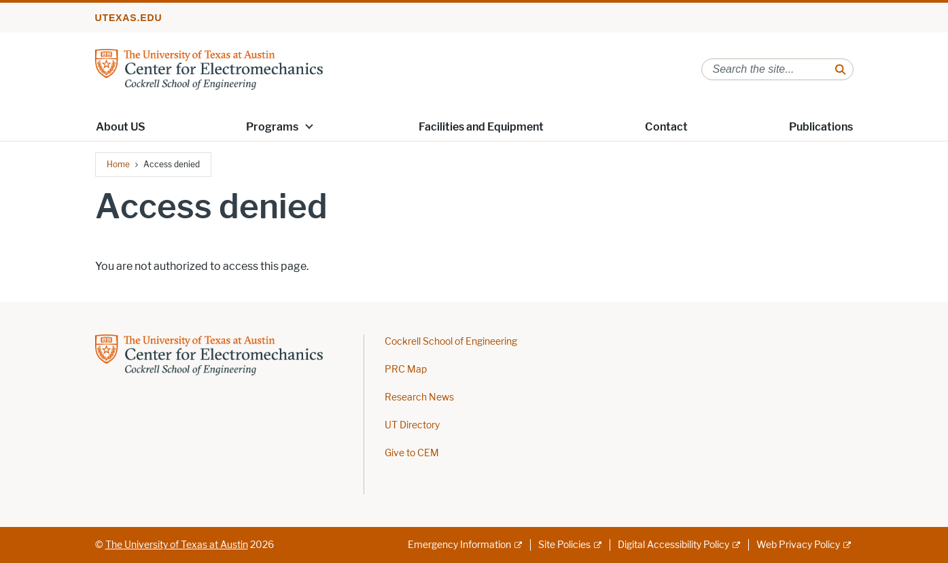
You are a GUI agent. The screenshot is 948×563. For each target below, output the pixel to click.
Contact (666, 126)
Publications (821, 126)
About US (120, 126)
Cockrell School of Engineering (451, 341)
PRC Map (406, 369)
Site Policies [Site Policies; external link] (564, 545)
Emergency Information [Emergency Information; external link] (459, 545)
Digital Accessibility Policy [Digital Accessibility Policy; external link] (673, 545)
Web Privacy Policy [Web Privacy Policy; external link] (798, 545)
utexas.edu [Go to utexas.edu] (128, 17)
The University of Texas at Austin (176, 545)
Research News (419, 397)
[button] (309, 126)
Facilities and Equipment (481, 126)
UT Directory (412, 425)
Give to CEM (412, 453)
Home (118, 164)
